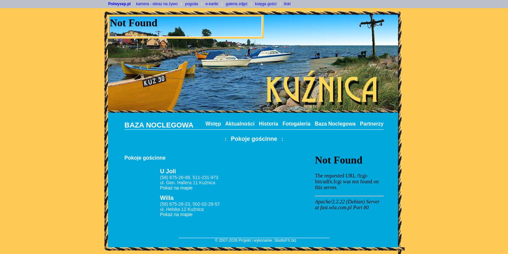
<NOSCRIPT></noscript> (185, 26)
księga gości (265, 4)
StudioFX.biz (285, 240)
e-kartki (211, 4)
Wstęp (213, 124)
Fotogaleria (296, 124)
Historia (268, 124)
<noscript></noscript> (349, 193)
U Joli (168, 171)
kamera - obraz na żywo (157, 4)
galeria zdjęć (237, 4)
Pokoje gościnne (254, 139)
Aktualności (240, 124)
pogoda (191, 4)
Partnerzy (372, 124)
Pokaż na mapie (176, 187)
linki (287, 4)
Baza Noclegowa (335, 124)
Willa (167, 198)
